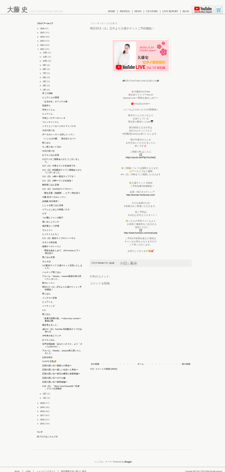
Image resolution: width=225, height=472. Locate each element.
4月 (44, 85)
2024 (42, 37)
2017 (42, 415)
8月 (44, 69)
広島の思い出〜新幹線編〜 (55, 382)
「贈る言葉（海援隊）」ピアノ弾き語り (61, 193)
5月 (44, 81)
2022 (42, 45)
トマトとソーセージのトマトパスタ (59, 126)
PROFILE (125, 11)
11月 (45, 57)
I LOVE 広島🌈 (49, 361)
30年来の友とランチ (51, 335)
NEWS (138, 11)
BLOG (186, 11)
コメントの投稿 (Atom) (106, 369)
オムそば (46, 261)
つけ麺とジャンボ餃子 (52, 217)
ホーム (140, 364)
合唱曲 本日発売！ (51, 201)
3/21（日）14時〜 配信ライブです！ (59, 176)
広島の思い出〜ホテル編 (53, 378)
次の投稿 (95, 364)
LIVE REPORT (170, 11)
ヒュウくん (47, 114)
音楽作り (46, 105)
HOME (111, 11)
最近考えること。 (50, 325)
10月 (45, 61)
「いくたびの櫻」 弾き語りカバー (59, 138)
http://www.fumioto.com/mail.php (140, 233)
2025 (42, 32)
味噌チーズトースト (51, 246)
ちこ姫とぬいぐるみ (51, 146)
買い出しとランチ (50, 222)
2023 (42, 41)
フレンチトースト (50, 122)
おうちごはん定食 (50, 155)
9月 (44, 65)
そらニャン (47, 230)
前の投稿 (186, 364)
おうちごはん (48, 340)
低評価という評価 (50, 226)
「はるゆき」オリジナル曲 (55, 101)
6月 (44, 77)
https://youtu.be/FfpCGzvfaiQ (141, 157)
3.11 (44, 310)
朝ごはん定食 (48, 257)
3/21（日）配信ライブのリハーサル (58, 238)
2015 (42, 423)
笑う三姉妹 (47, 93)
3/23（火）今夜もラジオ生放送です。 (60, 165)
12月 (45, 52)
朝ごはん (46, 142)
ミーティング (48, 306)
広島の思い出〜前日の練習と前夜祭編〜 (61, 373)
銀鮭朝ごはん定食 (50, 184)
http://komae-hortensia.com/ (140, 195)
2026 (42, 28)
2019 (42, 407)
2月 (44, 393)
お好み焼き (47, 357)
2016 (42, 419)
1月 (44, 398)
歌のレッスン (48, 283)
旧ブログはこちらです (47, 436)
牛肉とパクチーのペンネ (53, 118)
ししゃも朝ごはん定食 (52, 205)
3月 (44, 89)
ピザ (44, 213)
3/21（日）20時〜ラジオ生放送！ (57, 180)
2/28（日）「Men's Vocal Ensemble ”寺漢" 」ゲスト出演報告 (61, 387)
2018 (42, 411)
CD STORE (152, 11)
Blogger (128, 462)
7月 (44, 73)
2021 (42, 49)
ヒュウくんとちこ (50, 234)
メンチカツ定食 (49, 298)
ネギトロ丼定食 (49, 242)
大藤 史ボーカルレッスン (54, 197)
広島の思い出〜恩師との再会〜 (57, 365)
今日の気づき (48, 130)
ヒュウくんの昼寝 (50, 97)
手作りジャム (48, 110)
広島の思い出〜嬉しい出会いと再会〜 (60, 369)
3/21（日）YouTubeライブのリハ (57, 189)
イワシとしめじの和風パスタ (56, 209)
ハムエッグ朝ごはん (51, 272)
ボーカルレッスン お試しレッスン (58, 134)
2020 (42, 403)
